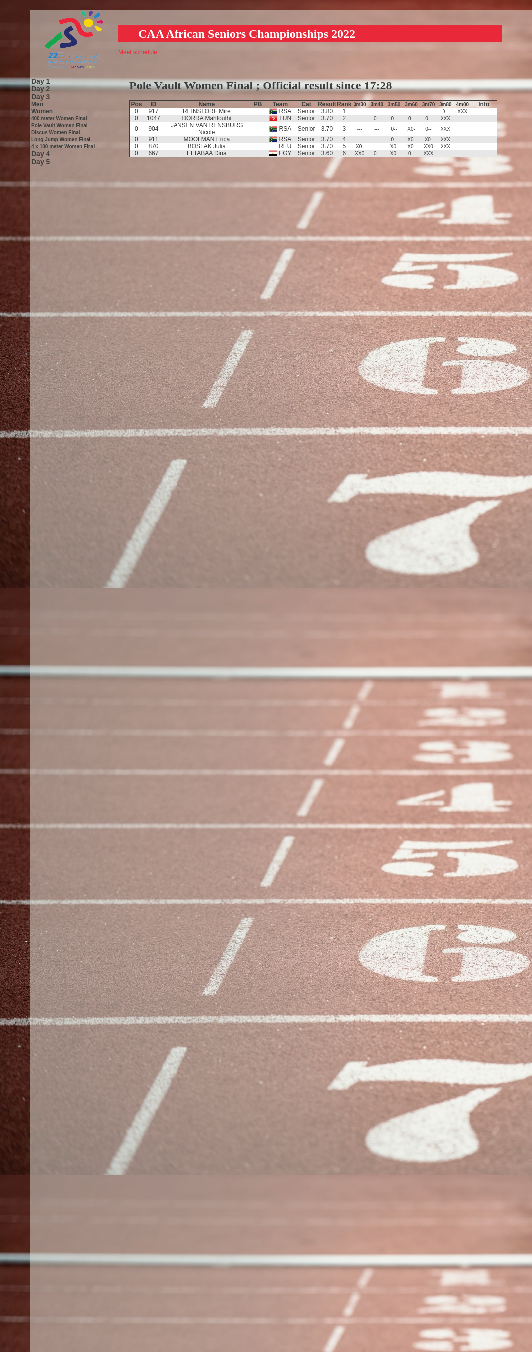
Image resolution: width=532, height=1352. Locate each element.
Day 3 (40, 97)
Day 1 (40, 81)
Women (42, 111)
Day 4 (40, 154)
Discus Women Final (55, 132)
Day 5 (40, 162)
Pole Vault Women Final (59, 125)
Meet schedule (137, 52)
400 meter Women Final (59, 118)
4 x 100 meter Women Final (63, 146)
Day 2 (40, 89)
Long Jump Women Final (60, 139)
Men (37, 104)
